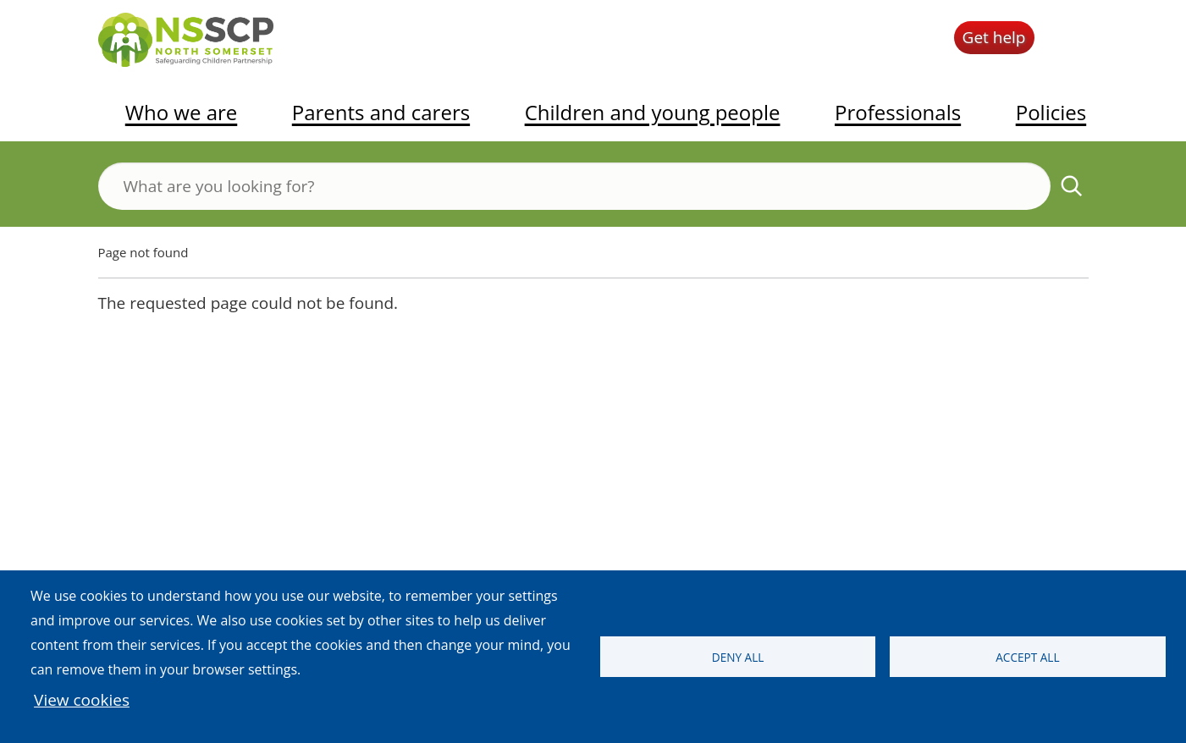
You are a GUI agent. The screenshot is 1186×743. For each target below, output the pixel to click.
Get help (994, 37)
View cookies (82, 700)
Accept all (1027, 657)
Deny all (738, 657)
